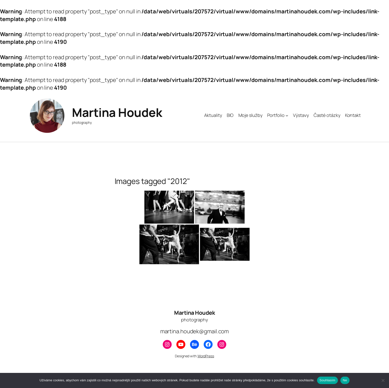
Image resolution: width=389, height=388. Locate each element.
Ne (345, 380)
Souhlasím (327, 380)
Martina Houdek (117, 112)
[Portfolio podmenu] (287, 115)
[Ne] (382, 380)
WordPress (205, 356)
